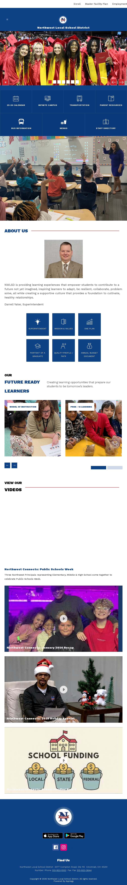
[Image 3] (59, 82)
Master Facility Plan (96, 4)
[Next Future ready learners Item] (14, 465)
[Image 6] (72, 82)
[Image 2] (54, 82)
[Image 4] (63, 82)
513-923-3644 (84, 870)
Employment (119, 4)
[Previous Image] (114, 82)
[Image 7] (77, 82)
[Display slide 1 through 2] (98, 467)
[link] (93, 455)
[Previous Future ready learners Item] (7, 465)
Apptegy (70, 881)
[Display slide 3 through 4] (114, 467)
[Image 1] (50, 82)
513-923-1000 (59, 870)
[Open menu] (7, 19)
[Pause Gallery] (5, 82)
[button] (63, 540)
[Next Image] (121, 82)
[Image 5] (68, 82)
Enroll (77, 4)
